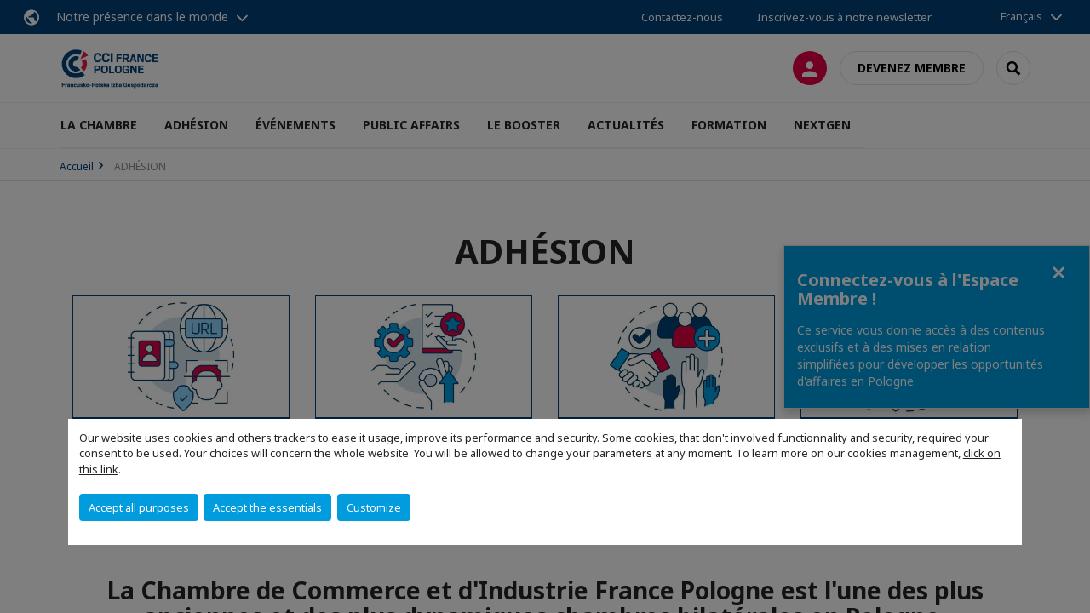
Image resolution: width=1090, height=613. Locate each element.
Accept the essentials (267, 507)
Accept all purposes (139, 507)
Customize (374, 507)
